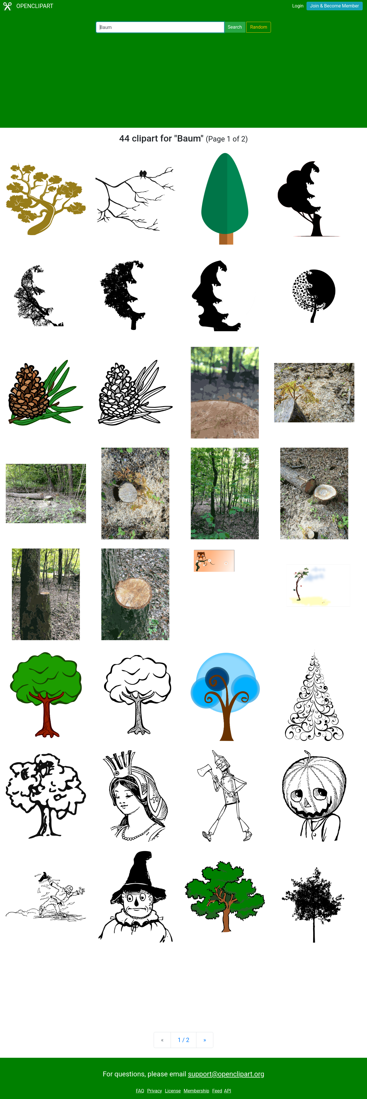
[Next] (204, 1040)
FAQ (140, 1091)
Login (297, 6)
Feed (217, 1091)
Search (235, 27)
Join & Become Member (334, 6)
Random (258, 27)
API (227, 1091)
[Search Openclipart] (160, 27)
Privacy (154, 1091)
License (173, 1091)
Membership (196, 1091)
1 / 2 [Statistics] (184, 1040)
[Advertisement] (183, 80)
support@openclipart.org (226, 1074)
